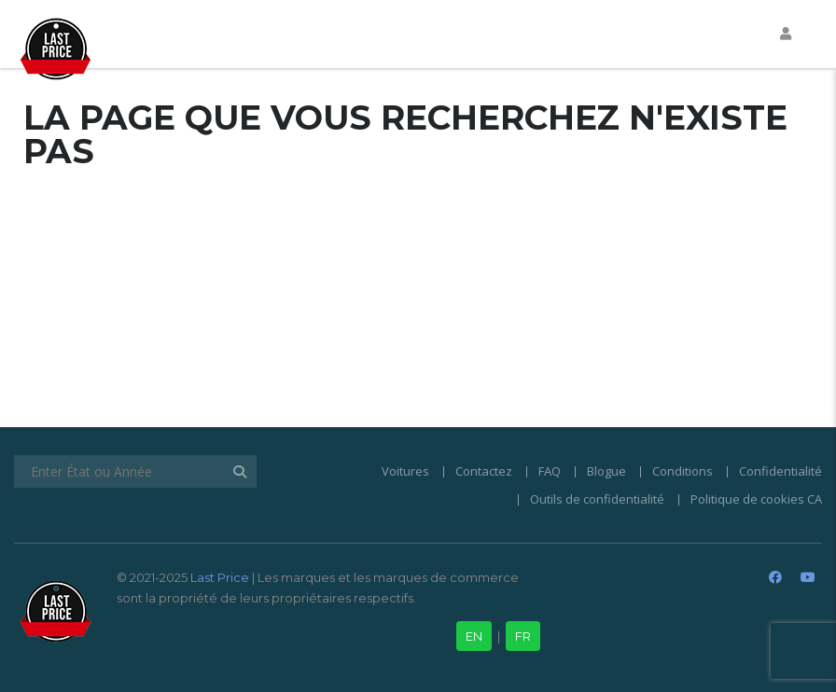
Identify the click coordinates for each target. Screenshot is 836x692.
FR (523, 636)
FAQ (549, 471)
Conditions (682, 471)
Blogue (606, 471)
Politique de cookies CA (756, 499)
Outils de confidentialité (597, 499)
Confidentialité (780, 471)
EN (474, 636)
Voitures (405, 471)
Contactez (483, 471)
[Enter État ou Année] (135, 471)
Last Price (218, 577)
